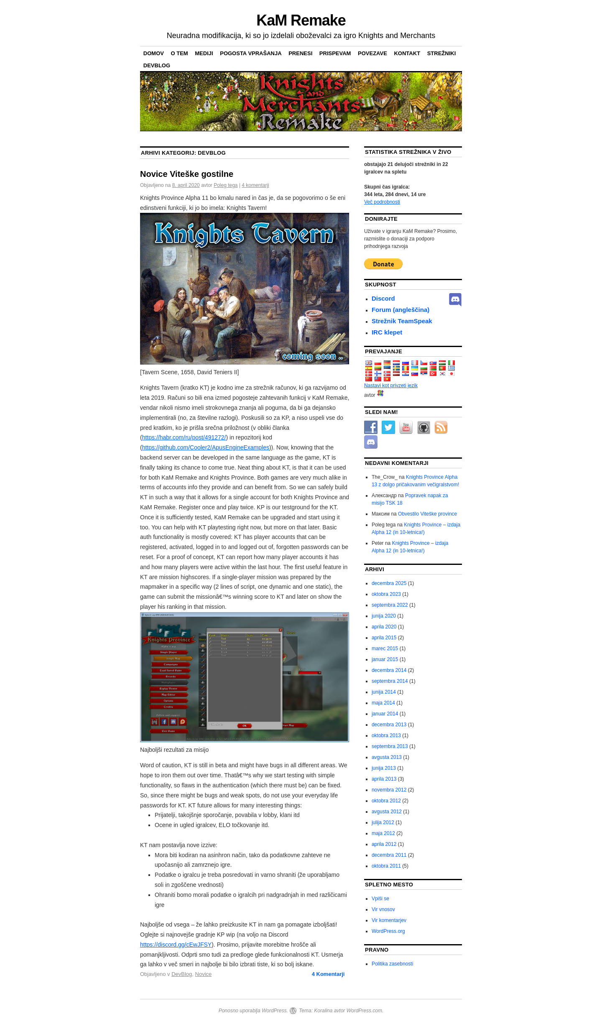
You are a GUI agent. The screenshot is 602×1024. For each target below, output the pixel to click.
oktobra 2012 (386, 801)
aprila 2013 (384, 779)
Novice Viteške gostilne (186, 174)
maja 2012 (383, 833)
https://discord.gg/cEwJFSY (176, 944)
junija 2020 (384, 616)
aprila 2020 (384, 627)
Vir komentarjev (389, 920)
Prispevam (335, 53)
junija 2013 (384, 768)
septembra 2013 (390, 746)
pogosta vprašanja (250, 53)
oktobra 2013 (386, 735)
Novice (203, 974)
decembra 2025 (389, 583)
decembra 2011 (389, 855)
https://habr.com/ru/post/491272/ (184, 437)
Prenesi (300, 53)
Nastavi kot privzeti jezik (391, 385)
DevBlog (156, 65)
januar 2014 (385, 714)
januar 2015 (385, 659)
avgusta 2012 (387, 812)
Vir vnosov (383, 909)
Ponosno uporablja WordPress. (253, 1011)
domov (153, 53)
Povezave (372, 53)
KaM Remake (300, 20)
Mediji (204, 53)
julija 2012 (383, 822)
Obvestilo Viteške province (427, 514)
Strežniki (441, 53)
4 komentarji (255, 185)
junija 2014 (384, 692)
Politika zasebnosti (392, 964)
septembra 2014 (390, 681)
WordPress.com (364, 1011)
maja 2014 (383, 703)
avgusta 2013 (387, 757)
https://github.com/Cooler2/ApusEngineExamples (205, 447)
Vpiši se (380, 898)
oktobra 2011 (386, 866)
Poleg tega (225, 185)
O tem (179, 53)
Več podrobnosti (382, 202)
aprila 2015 (384, 638)
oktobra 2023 (386, 594)
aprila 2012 (384, 844)
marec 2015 (385, 648)
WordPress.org (388, 931)
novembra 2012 (389, 790)
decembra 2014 (389, 670)
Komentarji (328, 974)
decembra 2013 (389, 725)
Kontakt (407, 53)
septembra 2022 (390, 605)
